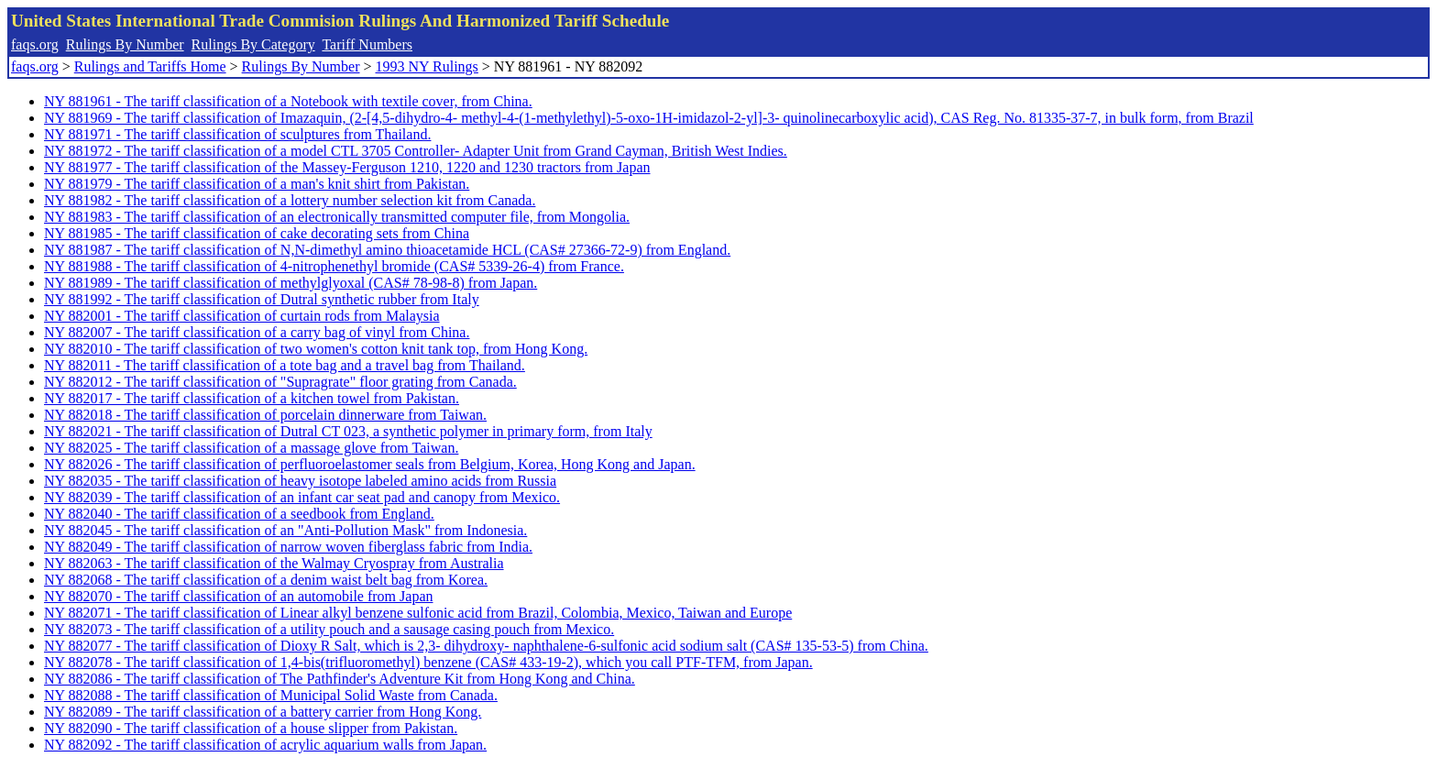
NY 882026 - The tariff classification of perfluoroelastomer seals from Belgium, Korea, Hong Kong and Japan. (370, 464)
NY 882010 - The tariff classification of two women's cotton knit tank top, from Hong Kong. (315, 349)
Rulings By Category (253, 44)
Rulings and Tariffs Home (150, 66)
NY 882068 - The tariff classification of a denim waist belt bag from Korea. (266, 579)
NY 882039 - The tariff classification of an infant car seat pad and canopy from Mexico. (302, 497)
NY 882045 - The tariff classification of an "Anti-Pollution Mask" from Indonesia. (285, 530)
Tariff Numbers (367, 44)
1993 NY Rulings (427, 66)
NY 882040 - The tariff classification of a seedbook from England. (239, 513)
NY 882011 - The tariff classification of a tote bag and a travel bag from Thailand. (284, 365)
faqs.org (35, 44)
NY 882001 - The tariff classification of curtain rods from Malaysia (242, 316)
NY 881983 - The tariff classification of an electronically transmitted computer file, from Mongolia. (337, 217)
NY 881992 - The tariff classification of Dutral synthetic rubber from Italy (261, 299)
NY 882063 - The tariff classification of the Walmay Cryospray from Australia (274, 563)
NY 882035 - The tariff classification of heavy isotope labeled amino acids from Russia (300, 480)
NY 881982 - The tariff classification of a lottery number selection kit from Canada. (289, 200)
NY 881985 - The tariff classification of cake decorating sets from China (256, 233)
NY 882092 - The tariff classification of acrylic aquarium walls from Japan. (265, 744)
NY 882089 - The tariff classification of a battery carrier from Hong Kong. (262, 711)
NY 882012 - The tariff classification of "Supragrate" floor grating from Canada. (280, 381)
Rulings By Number (125, 44)
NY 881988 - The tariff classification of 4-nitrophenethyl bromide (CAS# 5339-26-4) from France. (334, 266)
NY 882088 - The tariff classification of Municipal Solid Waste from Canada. (271, 695)
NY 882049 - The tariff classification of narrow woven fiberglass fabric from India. (288, 546)
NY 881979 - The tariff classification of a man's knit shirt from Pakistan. (256, 184)
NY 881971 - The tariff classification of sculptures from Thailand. (237, 134)
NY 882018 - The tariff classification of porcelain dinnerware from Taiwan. (265, 414)
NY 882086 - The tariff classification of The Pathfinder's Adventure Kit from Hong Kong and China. (339, 678)
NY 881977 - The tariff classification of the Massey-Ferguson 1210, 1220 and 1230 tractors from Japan (347, 167)
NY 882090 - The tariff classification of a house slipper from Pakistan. (250, 728)
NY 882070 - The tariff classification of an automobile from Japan (238, 596)
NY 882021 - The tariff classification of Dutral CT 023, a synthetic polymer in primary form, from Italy (348, 431)
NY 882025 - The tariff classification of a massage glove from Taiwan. (251, 447)
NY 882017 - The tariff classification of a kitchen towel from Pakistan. (251, 398)
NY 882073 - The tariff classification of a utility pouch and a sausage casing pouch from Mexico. (329, 629)
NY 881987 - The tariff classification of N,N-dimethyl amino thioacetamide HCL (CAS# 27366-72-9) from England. (387, 250)
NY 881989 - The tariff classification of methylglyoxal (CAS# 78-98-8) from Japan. (290, 283)
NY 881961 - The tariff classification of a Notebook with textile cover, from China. (288, 101)
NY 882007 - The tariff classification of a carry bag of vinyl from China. (256, 332)
